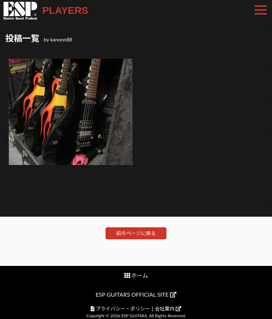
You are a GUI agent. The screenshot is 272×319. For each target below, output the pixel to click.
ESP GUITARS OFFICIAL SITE (136, 294)
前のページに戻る (136, 233)
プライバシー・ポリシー (123, 309)
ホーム (139, 275)
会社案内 (168, 309)
